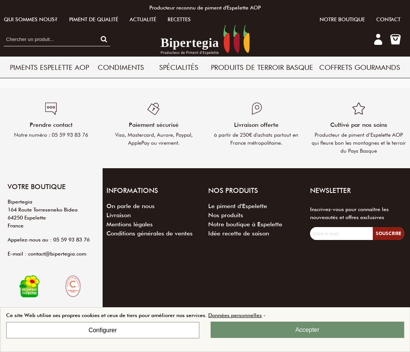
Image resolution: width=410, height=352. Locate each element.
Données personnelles (235, 315)
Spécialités (178, 67)
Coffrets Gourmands (359, 67)
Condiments (121, 67)
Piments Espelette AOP (49, 67)
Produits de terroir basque (262, 67)
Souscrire (388, 233)
